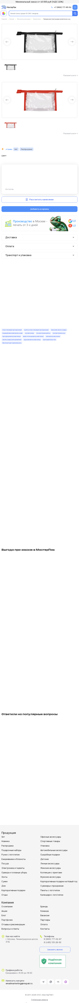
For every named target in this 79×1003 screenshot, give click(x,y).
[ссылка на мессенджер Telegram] (43, 981)
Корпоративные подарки (13, 890)
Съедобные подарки (50, 854)
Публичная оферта (39, 999)
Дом (3, 886)
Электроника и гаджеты (12, 868)
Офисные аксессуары (50, 837)
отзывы (9, 149)
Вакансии (44, 915)
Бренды (44, 906)
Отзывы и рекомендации (13, 924)
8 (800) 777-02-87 (52, 939)
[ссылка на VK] (58, 981)
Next (72, 42)
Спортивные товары (50, 841)
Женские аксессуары (50, 868)
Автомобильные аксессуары (53, 850)
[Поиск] (75, 13)
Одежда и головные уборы (14, 872)
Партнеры (45, 920)
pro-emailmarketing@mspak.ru (19, 982)
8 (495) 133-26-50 (52, 942)
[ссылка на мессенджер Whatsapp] (51, 981)
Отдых (4, 895)
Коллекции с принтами (51, 872)
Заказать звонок (55, 949)
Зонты (4, 877)
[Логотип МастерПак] (8, 7)
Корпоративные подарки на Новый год (58, 881)
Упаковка (44, 845)
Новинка (5, 841)
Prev (7, 42)
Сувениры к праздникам (51, 886)
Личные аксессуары (49, 863)
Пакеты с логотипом (50, 890)
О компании (7, 906)
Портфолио (7, 920)
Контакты (45, 929)
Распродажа (7, 845)
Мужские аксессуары (50, 877)
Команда (44, 911)
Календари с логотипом (51, 895)
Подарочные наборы (11, 850)
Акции (4, 911)
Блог (3, 915)
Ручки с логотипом (10, 854)
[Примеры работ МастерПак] (4, 13)
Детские (44, 859)
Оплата (44, 924)
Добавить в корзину (39, 209)
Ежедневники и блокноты (13, 859)
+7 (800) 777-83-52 (62, 7)
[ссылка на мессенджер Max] (66, 981)
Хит (3, 837)
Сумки (4, 881)
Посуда (5, 863)
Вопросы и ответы (10, 929)
